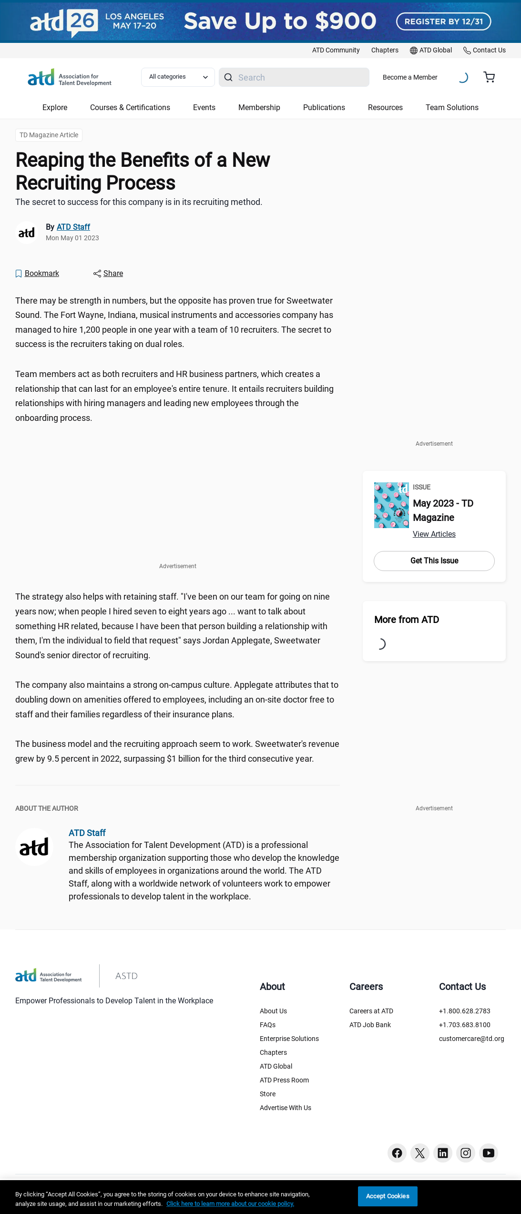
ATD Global (276, 1066)
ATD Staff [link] (73, 227)
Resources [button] (385, 107)
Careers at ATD (371, 1011)
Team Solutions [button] (452, 107)
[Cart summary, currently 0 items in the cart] (493, 77)
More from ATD (406, 619)
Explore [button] (54, 107)
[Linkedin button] (442, 1153)
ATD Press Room (284, 1080)
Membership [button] (259, 107)
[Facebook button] (397, 1153)
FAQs (268, 1025)
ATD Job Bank (370, 1025)
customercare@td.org (471, 1038)
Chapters (273, 1052)
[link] (336, 50)
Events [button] (204, 107)
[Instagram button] (465, 1153)
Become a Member (410, 77)
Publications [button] (324, 107)
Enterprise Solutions (289, 1038)
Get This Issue (434, 560)
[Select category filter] (178, 77)
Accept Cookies (387, 1196)
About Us (273, 1011)
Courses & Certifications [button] (130, 107)
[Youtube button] (488, 1153)
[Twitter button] (419, 1153)
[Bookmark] (37, 273)
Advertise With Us (285, 1108)
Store (268, 1094)
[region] (260, 1197)
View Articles (434, 534)
